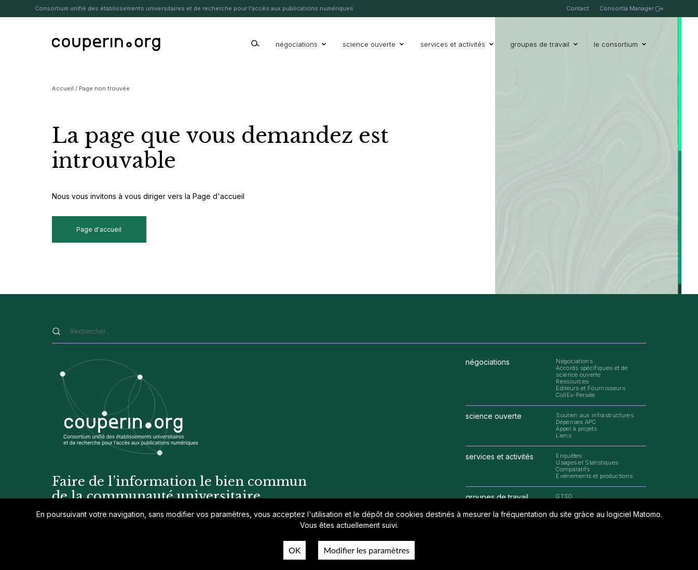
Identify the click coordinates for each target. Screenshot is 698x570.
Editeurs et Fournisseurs (590, 388)
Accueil (63, 88)
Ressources (572, 381)
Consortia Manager (631, 8)
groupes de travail (544, 44)
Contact (577, 8)
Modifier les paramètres (366, 550)
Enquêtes (569, 455)
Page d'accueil (98, 229)
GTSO (564, 496)
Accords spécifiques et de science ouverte (591, 371)
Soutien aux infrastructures (595, 415)
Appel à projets (576, 428)
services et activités (457, 44)
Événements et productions (594, 476)
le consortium (620, 44)
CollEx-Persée (575, 395)
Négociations (574, 361)
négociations (301, 44)
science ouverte (373, 44)
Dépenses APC (576, 422)
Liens (563, 435)
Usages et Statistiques (587, 462)
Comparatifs (573, 469)
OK (294, 550)
